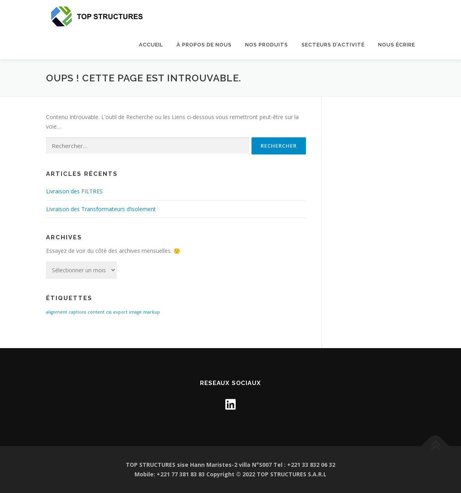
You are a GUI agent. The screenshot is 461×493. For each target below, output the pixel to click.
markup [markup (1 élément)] (151, 312)
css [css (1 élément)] (108, 312)
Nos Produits (266, 45)
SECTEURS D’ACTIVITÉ (333, 45)
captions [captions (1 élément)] (77, 312)
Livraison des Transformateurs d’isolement (101, 209)
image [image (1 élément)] (135, 312)
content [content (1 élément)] (96, 312)
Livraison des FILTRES (74, 191)
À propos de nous (204, 45)
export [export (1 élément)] (120, 312)
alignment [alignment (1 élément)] (56, 312)
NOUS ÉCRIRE (396, 45)
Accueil (151, 45)
